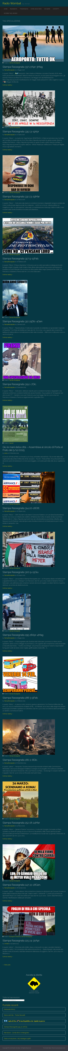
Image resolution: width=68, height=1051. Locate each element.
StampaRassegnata (9, 70)
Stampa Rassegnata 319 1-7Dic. (20, 384)
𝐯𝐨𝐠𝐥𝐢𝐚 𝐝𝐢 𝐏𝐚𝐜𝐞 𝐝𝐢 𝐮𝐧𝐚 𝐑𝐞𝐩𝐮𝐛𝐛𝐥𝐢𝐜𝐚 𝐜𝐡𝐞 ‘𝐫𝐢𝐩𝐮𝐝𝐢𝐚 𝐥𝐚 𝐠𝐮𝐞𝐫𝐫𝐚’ (24, 1021)
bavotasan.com (61, 1048)
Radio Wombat (12, 3)
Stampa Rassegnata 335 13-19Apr (21, 131)
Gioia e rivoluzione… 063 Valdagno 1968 (17, 1038)
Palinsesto (13, 9)
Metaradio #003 (9, 1009)
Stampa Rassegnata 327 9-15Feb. (21, 258)
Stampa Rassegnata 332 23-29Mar (21, 196)
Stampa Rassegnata (14, 63)
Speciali (11, 443)
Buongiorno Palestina (15, 936)
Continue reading (8, 85)
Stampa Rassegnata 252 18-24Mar (21, 822)
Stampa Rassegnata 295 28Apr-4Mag (23, 634)
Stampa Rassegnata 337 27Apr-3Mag (23, 66)
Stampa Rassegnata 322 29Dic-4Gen (22, 321)
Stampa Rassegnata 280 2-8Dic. (20, 759)
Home (5, 9)
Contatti (56, 9)
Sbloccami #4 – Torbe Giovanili (14, 1015)
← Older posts (6, 965)
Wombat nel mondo (10, 13)
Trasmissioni (24, 9)
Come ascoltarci (36, 9)
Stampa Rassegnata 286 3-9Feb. (20, 697)
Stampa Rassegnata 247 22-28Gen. (22, 884)
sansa (5, 453)
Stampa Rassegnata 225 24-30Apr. (21, 940)
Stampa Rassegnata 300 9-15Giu (20, 572)
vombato (6, 943)
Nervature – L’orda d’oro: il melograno (16, 1033)
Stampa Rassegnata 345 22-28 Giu (15, 1027)
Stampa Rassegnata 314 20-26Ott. (21, 508)
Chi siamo (47, 9)
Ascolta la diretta (34, 975)
